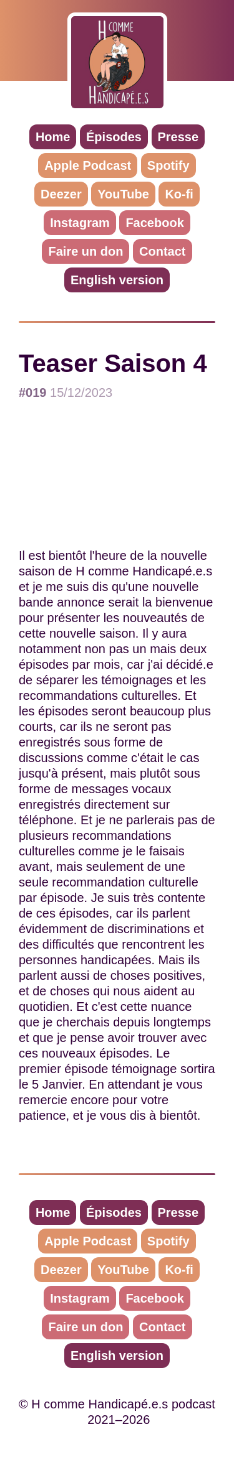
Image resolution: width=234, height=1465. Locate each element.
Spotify (168, 165)
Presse (178, 137)
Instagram (80, 223)
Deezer (61, 194)
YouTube (123, 194)
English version (117, 280)
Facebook (154, 223)
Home (53, 137)
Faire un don (85, 251)
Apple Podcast (87, 165)
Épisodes (114, 137)
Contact (162, 251)
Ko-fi (179, 194)
